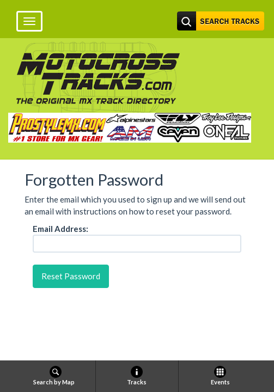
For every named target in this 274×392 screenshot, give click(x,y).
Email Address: (60, 229)
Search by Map (54, 375)
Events (220, 375)
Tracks (137, 375)
